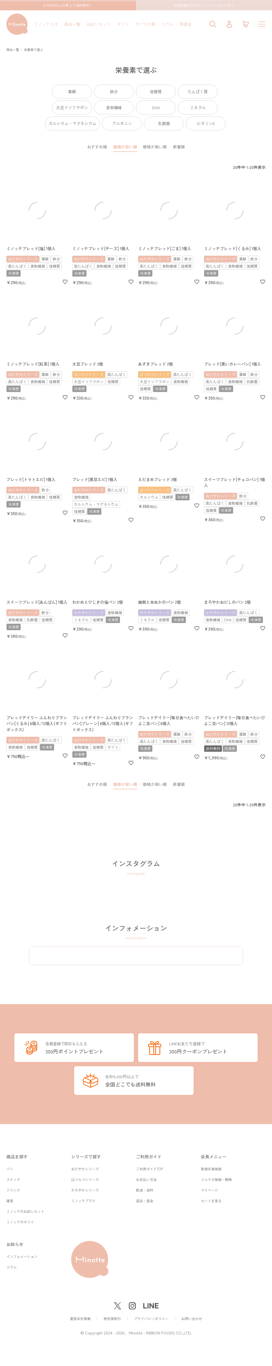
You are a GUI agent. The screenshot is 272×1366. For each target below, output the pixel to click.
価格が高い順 (155, 146)
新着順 (179, 146)
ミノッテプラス (83, 1199)
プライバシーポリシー (151, 1318)
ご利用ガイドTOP (149, 1165)
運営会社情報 (80, 1318)
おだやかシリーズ (85, 1165)
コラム (167, 24)
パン (9, 1165)
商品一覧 (72, 24)
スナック (13, 1177)
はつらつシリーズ (85, 1177)
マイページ (209, 1188)
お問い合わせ (191, 1318)
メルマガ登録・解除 (216, 1177)
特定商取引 (112, 1318)
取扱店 (186, 24)
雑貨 (9, 1199)
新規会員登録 (211, 1165)
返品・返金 (144, 1199)
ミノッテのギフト (20, 1221)
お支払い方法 (146, 1177)
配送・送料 (144, 1188)
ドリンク (13, 1188)
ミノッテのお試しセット (25, 1210)
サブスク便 (145, 24)
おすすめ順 (97, 146)
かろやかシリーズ (85, 1188)
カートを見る (211, 1199)
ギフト (123, 24)
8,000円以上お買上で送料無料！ (68, 5)
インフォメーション (21, 1256)
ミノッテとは (46, 24)
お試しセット (98, 24)
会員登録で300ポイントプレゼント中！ (204, 5)
